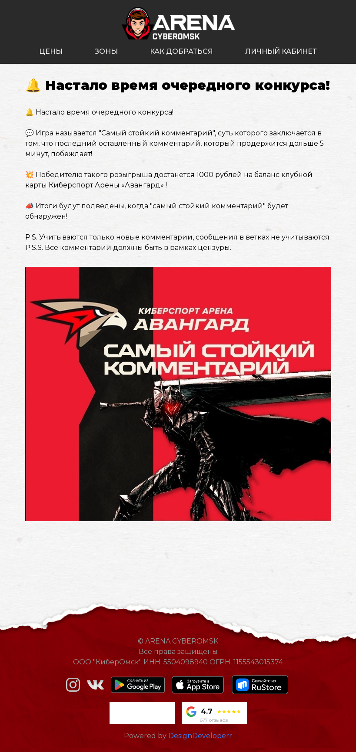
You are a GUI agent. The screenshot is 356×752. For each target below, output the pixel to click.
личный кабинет (281, 51)
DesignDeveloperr (200, 736)
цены (51, 51)
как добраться (181, 51)
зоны (106, 51)
